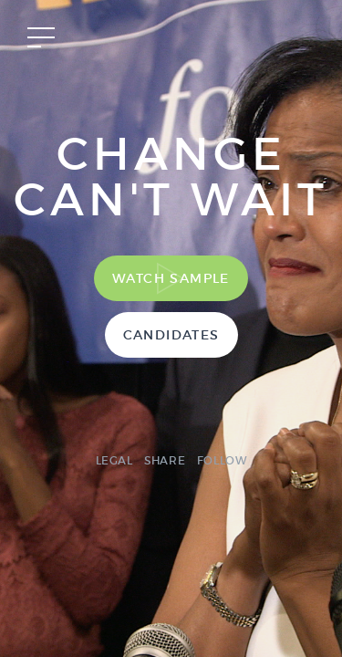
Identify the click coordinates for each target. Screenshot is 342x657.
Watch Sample (171, 278)
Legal (114, 460)
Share (164, 460)
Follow (222, 460)
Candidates (171, 335)
